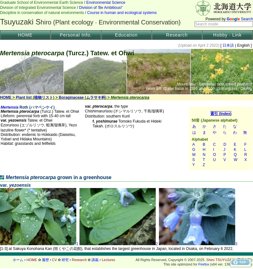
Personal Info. (76, 34)
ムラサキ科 (95, 97)
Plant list (24, 97)
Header (126, 14)
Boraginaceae (71, 97)
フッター (126, 260)
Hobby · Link (227, 34)
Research (177, 34)
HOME (25, 34)
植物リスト (43, 97)
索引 (221, 138)
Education (126, 34)
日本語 (228, 45)
